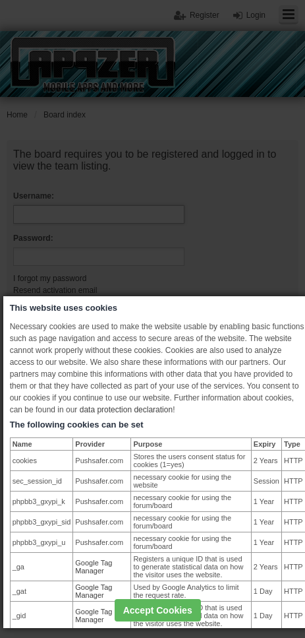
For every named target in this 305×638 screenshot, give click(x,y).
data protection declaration (126, 409)
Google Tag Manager (93, 567)
